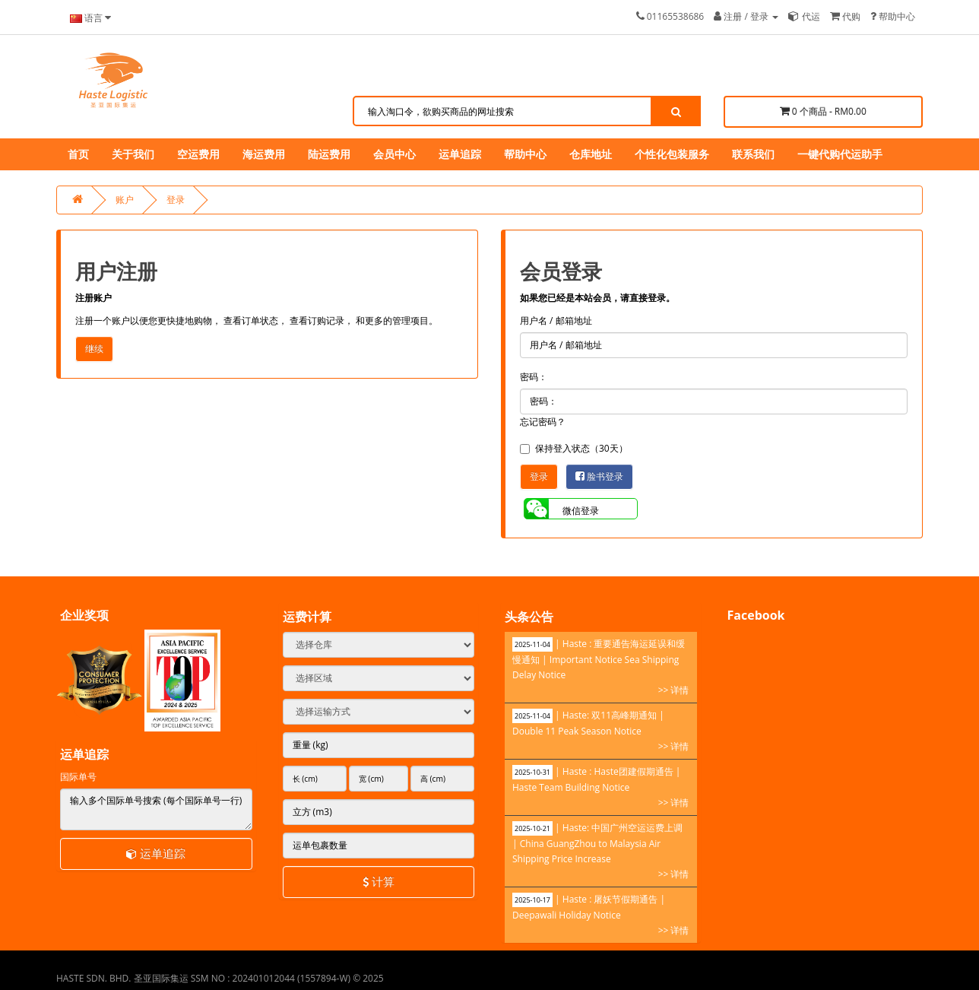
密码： (533, 376)
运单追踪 (155, 853)
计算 (378, 881)
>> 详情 (673, 690)
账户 (125, 199)
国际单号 (78, 776)
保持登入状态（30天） (574, 448)
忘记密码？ (543, 421)
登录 (175, 199)
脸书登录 (599, 476)
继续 (94, 348)
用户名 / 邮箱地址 (556, 320)
